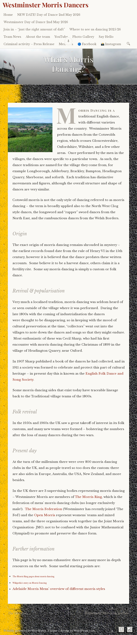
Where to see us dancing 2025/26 (95, 29)
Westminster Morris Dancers (45, 4)
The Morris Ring (88, 497)
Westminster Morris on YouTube (99, 611)
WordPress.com (84, 630)
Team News (12, 36)
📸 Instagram (111, 44)
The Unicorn (38, 611)
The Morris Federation (43, 509)
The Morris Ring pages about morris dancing (33, 576)
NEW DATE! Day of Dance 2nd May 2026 (48, 14)
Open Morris (44, 515)
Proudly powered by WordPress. (25, 630)
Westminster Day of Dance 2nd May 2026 (36, 22)
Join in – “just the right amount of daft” (34, 29)
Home (8, 14)
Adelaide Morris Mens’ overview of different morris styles (58, 589)
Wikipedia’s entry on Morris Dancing (29, 583)
